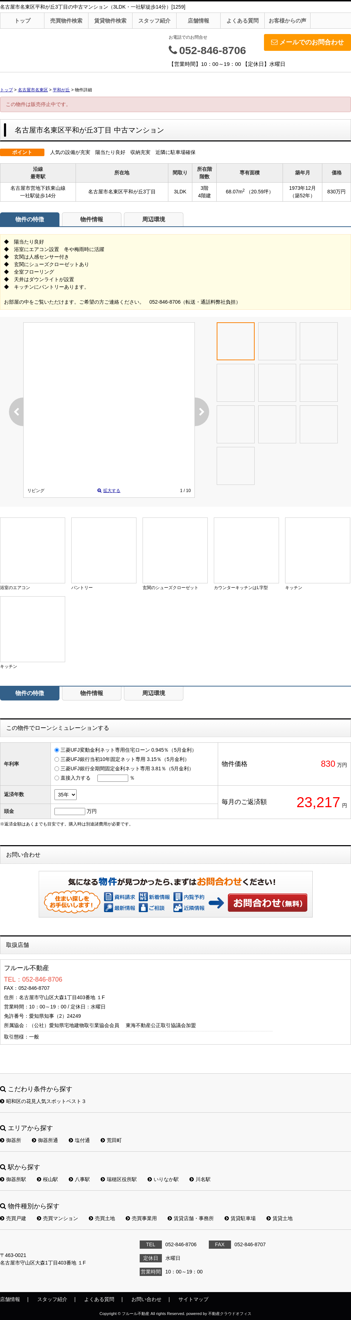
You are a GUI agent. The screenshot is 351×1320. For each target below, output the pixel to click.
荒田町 (111, 1140)
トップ (22, 21)
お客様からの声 (287, 21)
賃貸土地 (279, 1218)
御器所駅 (13, 1179)
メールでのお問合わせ (307, 42)
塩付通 (79, 1140)
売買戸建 (13, 1218)
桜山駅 (47, 1179)
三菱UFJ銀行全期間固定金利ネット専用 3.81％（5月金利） (127, 768)
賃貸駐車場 (240, 1218)
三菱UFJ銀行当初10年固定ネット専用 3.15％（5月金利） (125, 759)
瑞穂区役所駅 (119, 1179)
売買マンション (57, 1218)
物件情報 (91, 219)
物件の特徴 (29, 219)
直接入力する (76, 778)
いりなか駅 (163, 1179)
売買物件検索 (66, 21)
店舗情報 (198, 21)
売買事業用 (141, 1218)
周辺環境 (153, 219)
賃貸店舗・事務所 (191, 1218)
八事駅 (79, 1179)
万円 (92, 811)
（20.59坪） (260, 191)
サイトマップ (193, 1299)
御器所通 (45, 1140)
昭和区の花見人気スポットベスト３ (43, 1101)
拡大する (108, 490)
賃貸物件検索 (110, 21)
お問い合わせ (268, 902)
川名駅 (200, 1179)
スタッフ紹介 (154, 21)
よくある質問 (242, 21)
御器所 (10, 1140)
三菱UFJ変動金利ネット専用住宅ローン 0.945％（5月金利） (129, 750)
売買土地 (102, 1218)
